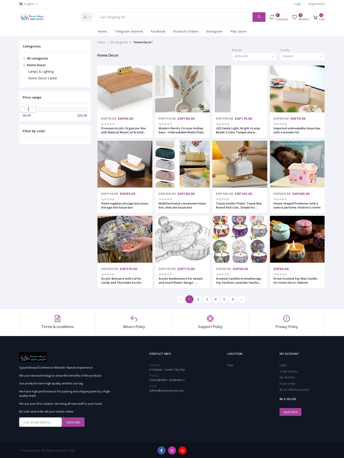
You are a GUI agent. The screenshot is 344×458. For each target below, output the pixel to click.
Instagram (214, 31)
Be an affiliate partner (294, 390)
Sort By (285, 50)
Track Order (288, 384)
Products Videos (185, 31)
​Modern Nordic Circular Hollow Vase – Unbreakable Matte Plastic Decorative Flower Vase (182, 130)
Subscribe (73, 422)
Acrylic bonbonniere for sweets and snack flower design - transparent (181, 280)
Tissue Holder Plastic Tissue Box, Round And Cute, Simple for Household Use (239, 205)
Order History (289, 371)
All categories (35, 58)
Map (230, 365)
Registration (317, 4)
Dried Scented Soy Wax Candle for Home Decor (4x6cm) (295, 280)
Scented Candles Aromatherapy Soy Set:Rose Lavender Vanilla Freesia (238, 280)
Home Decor (34, 65)
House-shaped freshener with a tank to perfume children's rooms (297, 205)
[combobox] (254, 56)
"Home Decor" (143, 42)
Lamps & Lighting (41, 71)
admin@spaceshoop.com (166, 390)
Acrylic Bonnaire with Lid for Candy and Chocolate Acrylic (121, 280)
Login (297, 4)
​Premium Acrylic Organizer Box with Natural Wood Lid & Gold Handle (123, 130)
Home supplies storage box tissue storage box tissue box (124, 205)
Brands (237, 50)
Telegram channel (129, 31)
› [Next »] (241, 299)
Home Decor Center (42, 78)
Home (102, 31)
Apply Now (290, 412)
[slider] (24, 109)
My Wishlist (287, 377)
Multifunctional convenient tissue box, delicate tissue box (182, 205)
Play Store (238, 31)
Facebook (158, 31)
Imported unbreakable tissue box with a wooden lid (297, 130)
